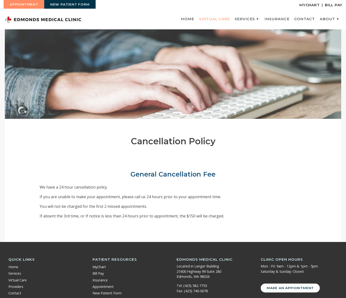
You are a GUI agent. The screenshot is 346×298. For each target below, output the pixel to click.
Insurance (277, 19)
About (330, 19)
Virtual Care (214, 19)
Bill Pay (333, 5)
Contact (304, 19)
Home (187, 19)
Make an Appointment (290, 288)
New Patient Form (70, 4)
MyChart (309, 5)
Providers (15, 286)
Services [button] (247, 19)
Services (14, 273)
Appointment (24, 4)
